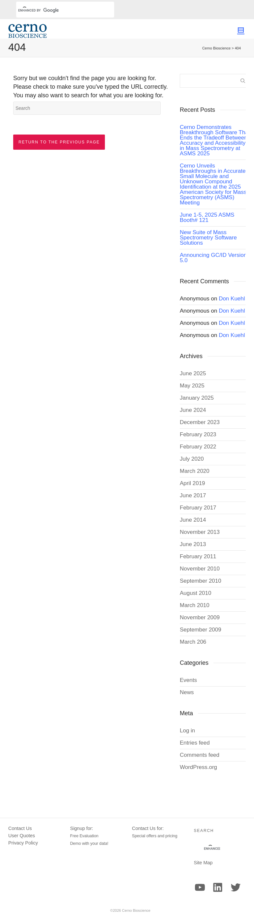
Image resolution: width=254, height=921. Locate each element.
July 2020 (192, 459)
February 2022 (198, 447)
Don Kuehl (232, 298)
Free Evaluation (84, 836)
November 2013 (200, 532)
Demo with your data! (89, 843)
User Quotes (21, 835)
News (187, 692)
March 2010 (194, 605)
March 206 (193, 642)
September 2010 (200, 581)
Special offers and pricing (154, 836)
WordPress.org (198, 767)
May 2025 (192, 386)
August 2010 (195, 593)
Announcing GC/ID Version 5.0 (213, 257)
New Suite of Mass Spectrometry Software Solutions (208, 237)
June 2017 (193, 495)
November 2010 (200, 569)
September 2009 (200, 630)
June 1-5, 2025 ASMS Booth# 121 (207, 217)
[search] (57, 10)
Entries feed (195, 743)
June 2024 (193, 410)
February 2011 (198, 556)
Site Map (203, 862)
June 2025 (193, 373)
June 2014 (193, 520)
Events (188, 680)
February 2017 (198, 508)
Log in (187, 730)
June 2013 (193, 544)
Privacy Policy (23, 842)
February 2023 (198, 434)
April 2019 (192, 483)
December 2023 (200, 422)
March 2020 (194, 471)
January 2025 (197, 398)
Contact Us (20, 828)
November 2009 (200, 617)
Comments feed (199, 755)
